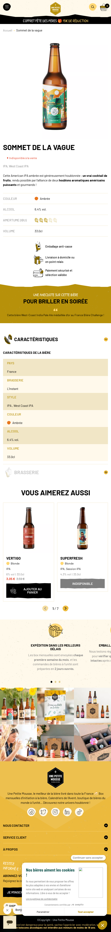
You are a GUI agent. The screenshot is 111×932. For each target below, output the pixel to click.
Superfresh (71, 558)
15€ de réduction (75, 20)
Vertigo (13, 558)
